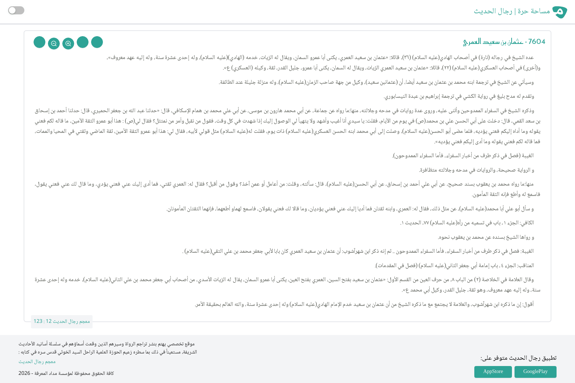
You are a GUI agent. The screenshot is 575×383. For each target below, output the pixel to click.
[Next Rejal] (83, 42)
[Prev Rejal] (97, 42)
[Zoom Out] (54, 43)
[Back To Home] (39, 42)
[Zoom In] (68, 43)
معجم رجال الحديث (37, 362)
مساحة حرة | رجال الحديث (512, 12)
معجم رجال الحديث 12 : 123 (62, 321)
